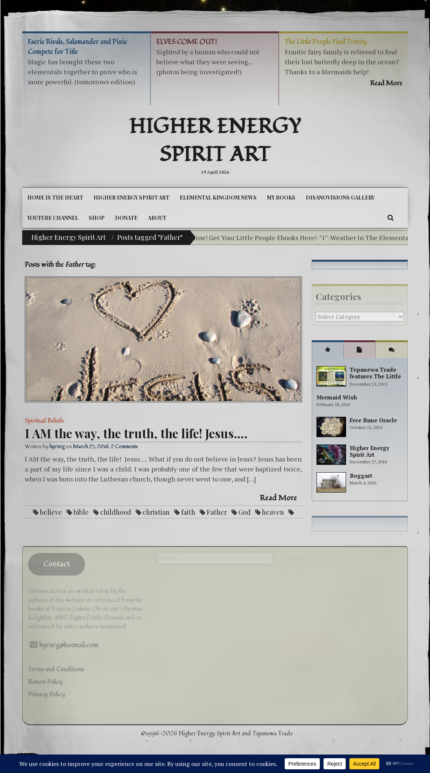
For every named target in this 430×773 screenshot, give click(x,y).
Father (217, 512)
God (244, 512)
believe (51, 512)
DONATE (126, 217)
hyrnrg (57, 446)
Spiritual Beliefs (44, 421)
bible (81, 512)
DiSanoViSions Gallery (340, 197)
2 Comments (124, 446)
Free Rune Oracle (373, 420)
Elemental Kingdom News (218, 197)
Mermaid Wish (336, 397)
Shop (97, 217)
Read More (278, 498)
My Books (281, 197)
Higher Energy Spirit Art (215, 141)
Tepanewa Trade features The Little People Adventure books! (375, 379)
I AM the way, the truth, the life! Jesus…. (136, 433)
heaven (273, 512)
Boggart (361, 475)
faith (188, 512)
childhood (115, 512)
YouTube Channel (52, 217)
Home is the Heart (55, 197)
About (157, 217)
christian (156, 512)
